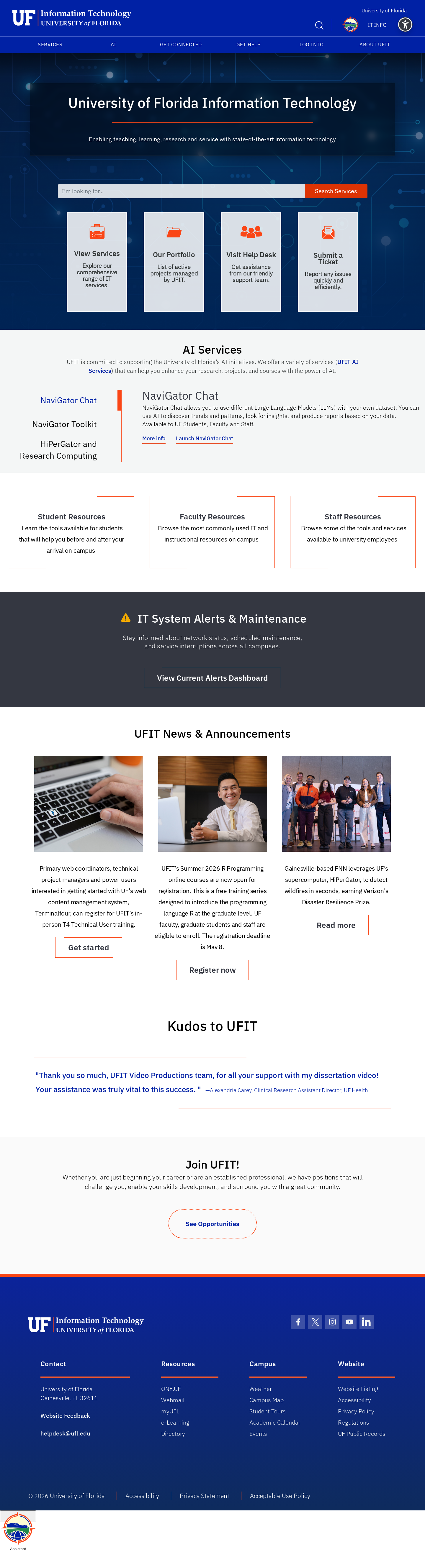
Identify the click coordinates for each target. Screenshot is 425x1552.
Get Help (248, 44)
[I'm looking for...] (181, 191)
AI (113, 44)
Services (50, 44)
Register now (212, 970)
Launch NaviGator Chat (204, 438)
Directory (173, 1434)
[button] (405, 24)
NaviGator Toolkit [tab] (70, 426)
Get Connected (181, 44)
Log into (311, 44)
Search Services (336, 191)
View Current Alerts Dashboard (212, 678)
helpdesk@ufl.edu (65, 1433)
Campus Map (266, 1400)
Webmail (172, 1400)
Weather (260, 1389)
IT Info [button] (377, 25)
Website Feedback (65, 1416)
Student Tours (267, 1411)
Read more (336, 925)
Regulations (353, 1422)
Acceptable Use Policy (280, 1496)
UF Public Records (361, 1434)
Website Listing (358, 1389)
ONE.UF (171, 1389)
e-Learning (175, 1422)
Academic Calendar (274, 1422)
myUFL (170, 1411)
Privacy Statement (204, 1496)
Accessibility (354, 1400)
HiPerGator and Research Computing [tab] (64, 449)
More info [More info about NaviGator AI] (154, 438)
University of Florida (387, 10)
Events (258, 1434)
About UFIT (374, 44)
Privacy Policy (356, 1411)
